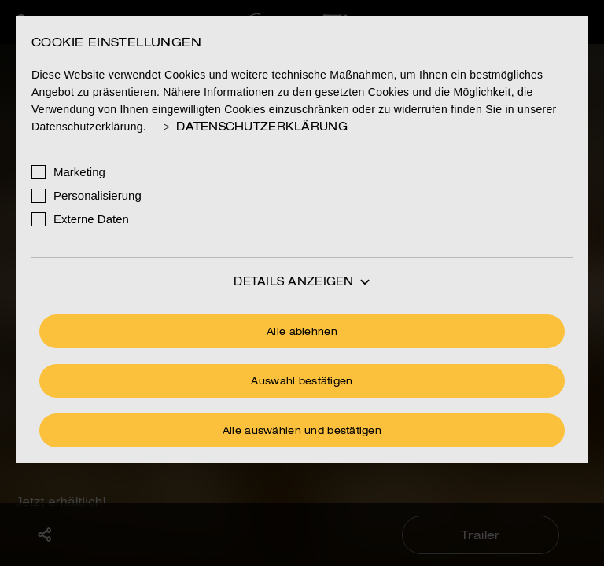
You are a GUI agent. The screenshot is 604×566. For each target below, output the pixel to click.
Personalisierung (97, 195)
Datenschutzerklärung (251, 127)
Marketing (79, 171)
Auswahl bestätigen (301, 382)
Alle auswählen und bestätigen (302, 431)
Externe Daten (91, 219)
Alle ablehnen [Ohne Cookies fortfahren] (302, 332)
